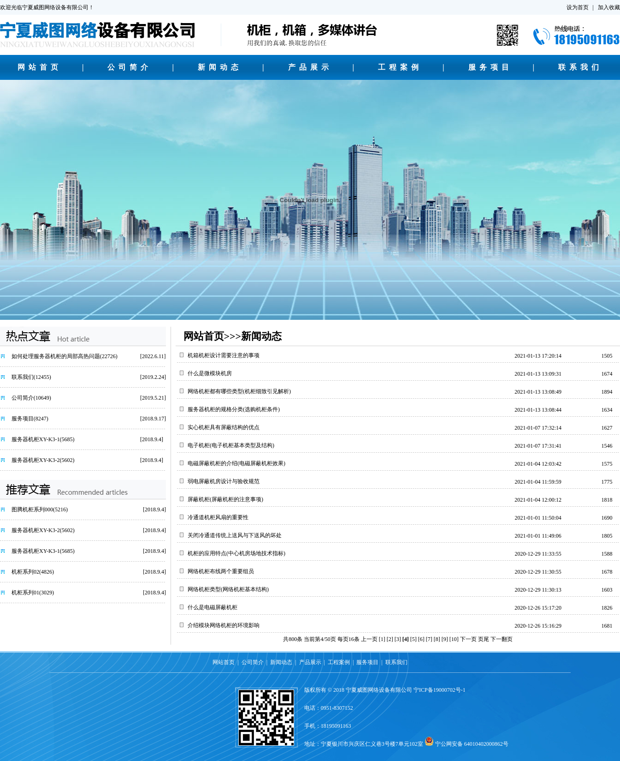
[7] (429, 639)
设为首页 (578, 7)
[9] (445, 639)
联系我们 (580, 67)
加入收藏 (609, 7)
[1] (382, 639)
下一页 (468, 639)
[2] (390, 639)
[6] (421, 639)
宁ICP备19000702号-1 (439, 690)
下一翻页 (501, 639)
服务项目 (490, 67)
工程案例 (400, 67)
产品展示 (310, 67)
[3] (398, 639)
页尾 (483, 639)
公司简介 (129, 67)
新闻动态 (220, 67)
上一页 (369, 639)
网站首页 (40, 67)
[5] (413, 639)
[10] (454, 639)
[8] (437, 639)
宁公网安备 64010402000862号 (471, 744)
